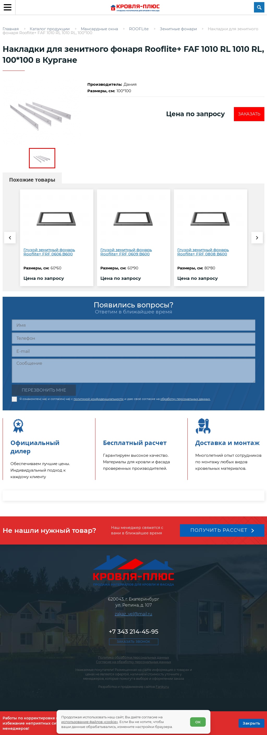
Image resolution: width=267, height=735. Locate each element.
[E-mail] (133, 351)
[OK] (251, 723)
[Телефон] (133, 338)
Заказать (249, 114)
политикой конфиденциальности (99, 399)
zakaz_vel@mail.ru (133, 614)
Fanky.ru (162, 687)
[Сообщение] (133, 371)
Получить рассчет (219, 530)
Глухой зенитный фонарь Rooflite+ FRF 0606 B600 (49, 252)
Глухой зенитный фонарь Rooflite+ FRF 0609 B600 (126, 252)
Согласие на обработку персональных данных (133, 662)
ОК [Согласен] (198, 722)
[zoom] (42, 112)
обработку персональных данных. (185, 399)
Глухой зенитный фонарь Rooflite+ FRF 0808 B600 (203, 252)
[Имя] (133, 325)
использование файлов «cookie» (89, 722)
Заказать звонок (133, 642)
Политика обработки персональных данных (133, 657)
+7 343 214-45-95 (133, 631)
